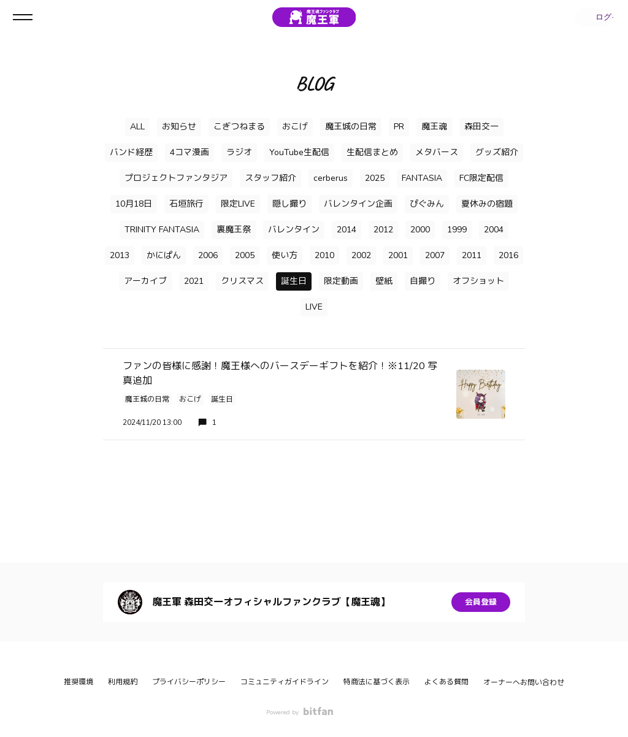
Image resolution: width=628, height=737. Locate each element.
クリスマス (242, 281)
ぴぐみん (427, 204)
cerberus (330, 178)
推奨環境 (78, 682)
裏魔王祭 (233, 229)
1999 (457, 229)
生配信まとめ (372, 152)
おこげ (295, 126)
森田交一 (481, 126)
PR (399, 126)
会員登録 (481, 602)
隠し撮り (289, 204)
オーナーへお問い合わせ (523, 682)
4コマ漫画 (189, 152)
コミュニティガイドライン (284, 682)
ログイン (591, 17)
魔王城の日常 (351, 126)
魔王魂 (434, 126)
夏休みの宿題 (487, 204)
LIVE (314, 307)
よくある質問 (446, 682)
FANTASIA (422, 178)
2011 (471, 255)
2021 (194, 281)
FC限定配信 (481, 178)
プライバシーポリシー (189, 682)
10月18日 (133, 204)
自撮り (422, 281)
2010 (324, 255)
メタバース (436, 152)
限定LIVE (238, 204)
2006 (208, 255)
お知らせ (179, 126)
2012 (383, 229)
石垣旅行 (186, 204)
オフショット (478, 281)
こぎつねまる (239, 126)
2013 (119, 255)
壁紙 (383, 281)
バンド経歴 (131, 152)
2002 (361, 255)
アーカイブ (145, 281)
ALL (137, 126)
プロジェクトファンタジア (176, 178)
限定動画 (341, 281)
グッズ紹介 (496, 152)
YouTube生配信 (299, 152)
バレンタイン (294, 229)
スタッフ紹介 (270, 178)
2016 (508, 255)
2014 (346, 229)
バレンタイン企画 (358, 204)
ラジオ (239, 152)
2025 (375, 178)
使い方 (284, 255)
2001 (398, 255)
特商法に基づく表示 (376, 682)
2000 (420, 229)
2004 (494, 229)
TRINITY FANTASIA (161, 229)
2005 (245, 255)
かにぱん (164, 255)
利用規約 (122, 682)
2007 (435, 255)
